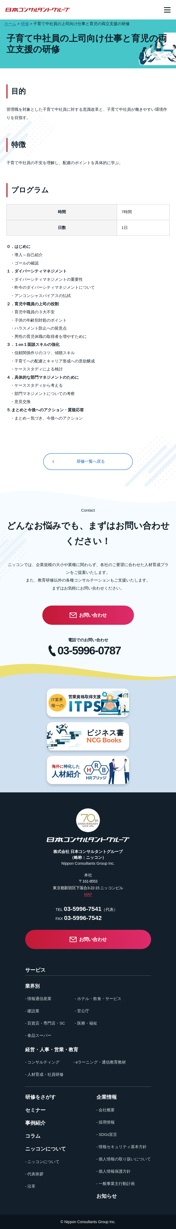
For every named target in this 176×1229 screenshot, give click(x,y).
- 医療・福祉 (86, 1023)
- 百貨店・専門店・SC (45, 1023)
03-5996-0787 (89, 650)
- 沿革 (30, 1186)
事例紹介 (35, 1123)
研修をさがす (40, 1097)
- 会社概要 (105, 1110)
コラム (32, 1136)
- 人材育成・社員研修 (44, 1074)
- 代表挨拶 (34, 1174)
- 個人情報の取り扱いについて (123, 1159)
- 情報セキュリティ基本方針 (121, 1147)
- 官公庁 (82, 1011)
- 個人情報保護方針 (113, 1171)
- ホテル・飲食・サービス (98, 999)
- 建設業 (32, 1011)
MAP (88, 894)
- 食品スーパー (38, 1035)
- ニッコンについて (42, 1162)
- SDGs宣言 (106, 1134)
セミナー (35, 1110)
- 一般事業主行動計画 (115, 1183)
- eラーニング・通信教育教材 (99, 1062)
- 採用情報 (105, 1122)
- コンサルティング (42, 1062)
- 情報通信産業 (38, 999)
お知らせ (106, 1196)
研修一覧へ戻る (91, 461)
